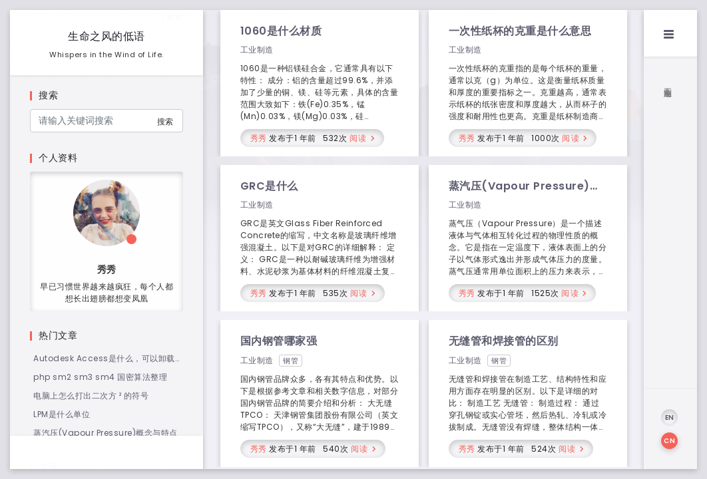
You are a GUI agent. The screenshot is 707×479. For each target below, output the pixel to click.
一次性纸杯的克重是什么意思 (520, 31)
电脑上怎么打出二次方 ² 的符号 (90, 395)
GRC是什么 (269, 186)
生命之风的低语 (106, 36)
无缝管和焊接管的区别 (504, 341)
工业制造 (257, 49)
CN (669, 441)
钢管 (290, 360)
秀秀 (258, 138)
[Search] (106, 120)
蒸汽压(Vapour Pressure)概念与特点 (105, 432)
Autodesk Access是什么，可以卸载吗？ (104, 359)
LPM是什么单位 (61, 414)
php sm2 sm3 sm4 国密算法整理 (100, 377)
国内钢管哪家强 (279, 341)
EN (669, 417)
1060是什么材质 (281, 31)
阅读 (358, 138)
